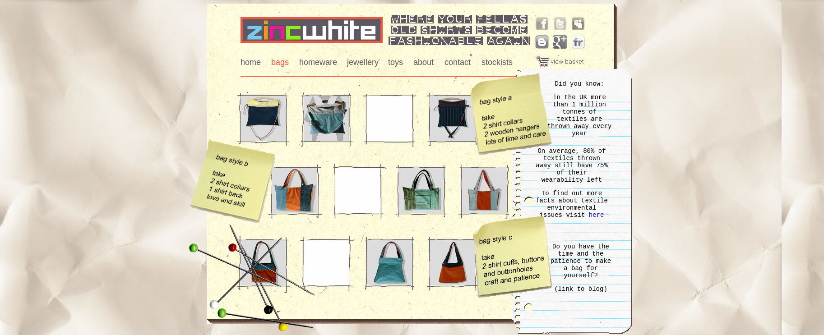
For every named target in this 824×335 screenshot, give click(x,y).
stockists (497, 62)
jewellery (363, 62)
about (423, 62)
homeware (318, 62)
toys (395, 62)
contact (457, 62)
